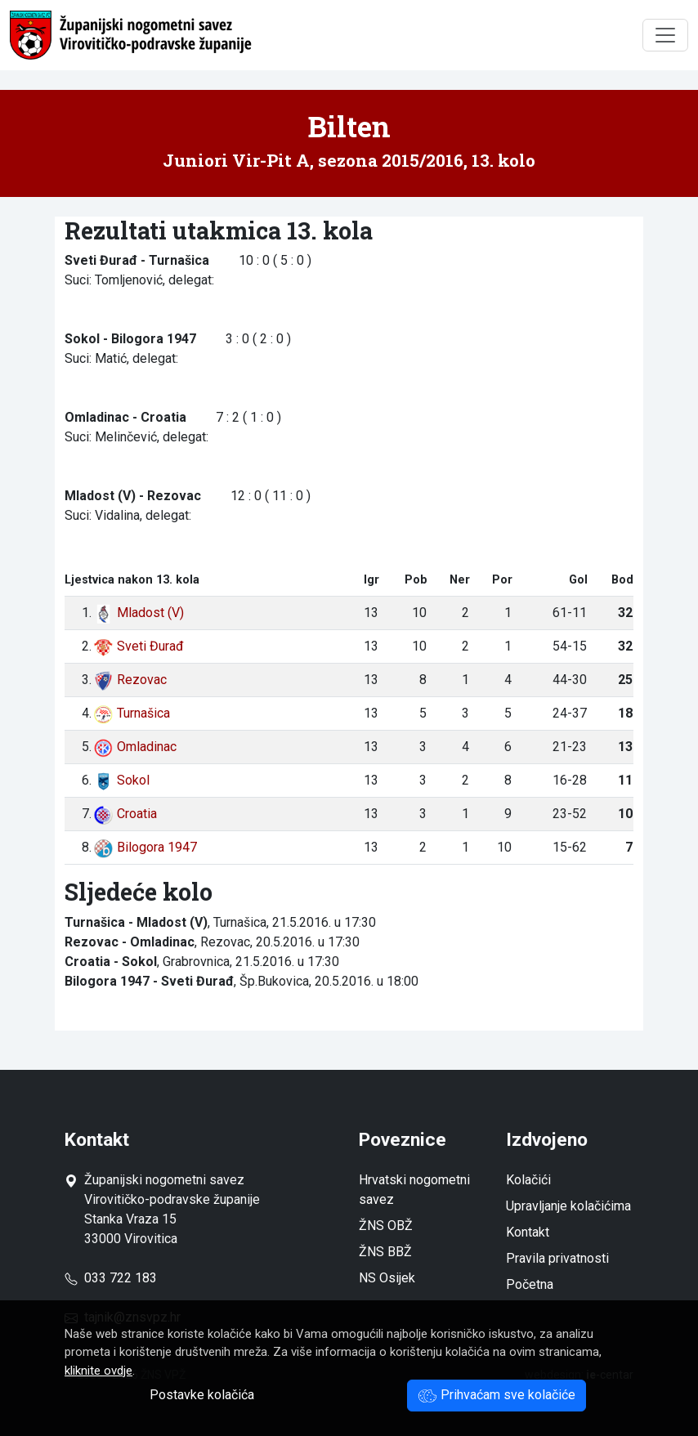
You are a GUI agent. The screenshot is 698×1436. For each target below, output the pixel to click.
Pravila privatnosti (557, 1258)
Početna (529, 1284)
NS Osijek (387, 1278)
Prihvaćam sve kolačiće (496, 1394)
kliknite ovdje (98, 1370)
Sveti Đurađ (138, 646)
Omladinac (135, 746)
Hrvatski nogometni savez (414, 1189)
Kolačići (528, 1180)
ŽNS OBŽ (386, 1225)
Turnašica (131, 713)
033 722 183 (111, 1278)
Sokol (121, 780)
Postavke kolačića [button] (202, 1394)
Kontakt (527, 1232)
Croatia (125, 813)
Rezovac (130, 679)
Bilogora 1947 (145, 847)
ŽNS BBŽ (385, 1251)
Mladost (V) (138, 612)
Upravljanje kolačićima (568, 1206)
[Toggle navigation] (665, 35)
